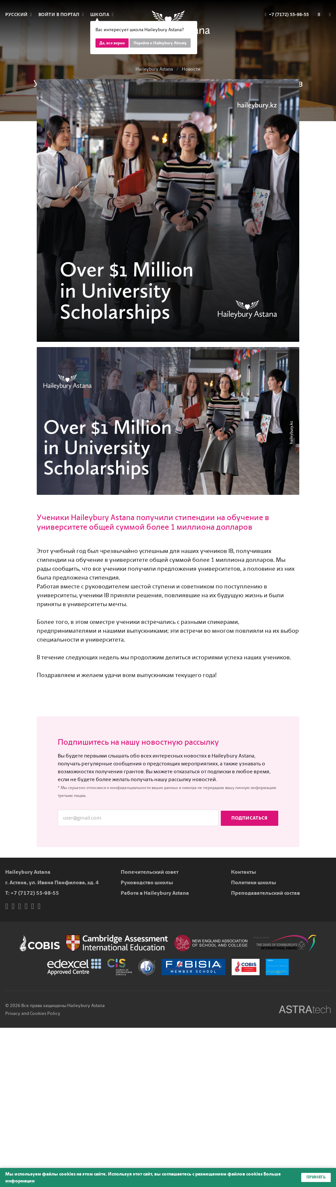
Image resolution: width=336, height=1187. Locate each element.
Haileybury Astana (154, 69)
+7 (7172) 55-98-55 (34, 893)
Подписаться (249, 818)
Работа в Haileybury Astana (155, 893)
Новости (191, 69)
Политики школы (253, 882)
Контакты (243, 872)
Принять (316, 1177)
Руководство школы (147, 882)
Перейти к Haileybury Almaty (160, 43)
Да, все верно (112, 43)
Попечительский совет (149, 872)
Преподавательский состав (265, 893)
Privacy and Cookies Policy (32, 1013)
